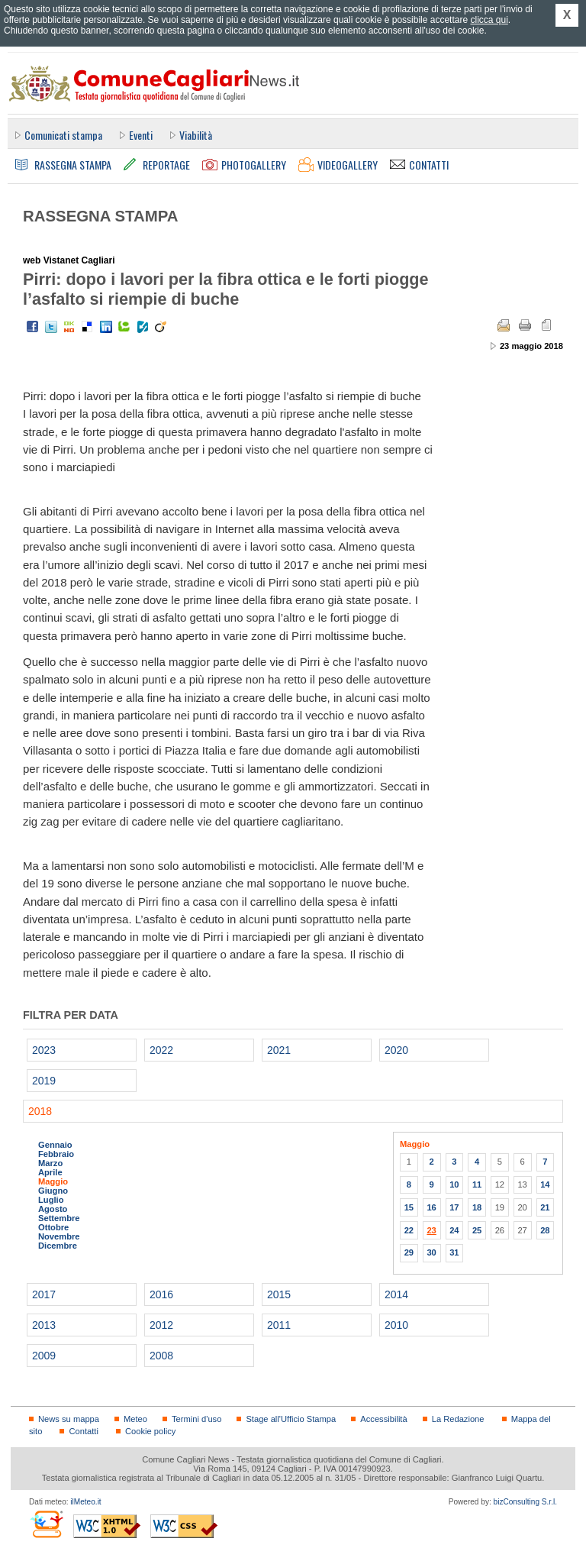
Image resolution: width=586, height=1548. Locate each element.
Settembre (59, 1218)
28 (544, 1230)
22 (409, 1230)
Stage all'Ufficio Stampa (291, 1419)
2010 (396, 1325)
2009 (44, 1355)
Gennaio (55, 1144)
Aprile (50, 1172)
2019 (44, 1081)
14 (544, 1184)
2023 (44, 1050)
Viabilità (195, 135)
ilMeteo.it (85, 1502)
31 (454, 1252)
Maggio (53, 1181)
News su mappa (68, 1419)
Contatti (83, 1431)
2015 (279, 1294)
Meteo (135, 1419)
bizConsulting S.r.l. (525, 1502)
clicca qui (488, 20)
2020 (396, 1050)
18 (476, 1207)
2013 (44, 1325)
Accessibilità (383, 1419)
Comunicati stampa (63, 135)
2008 (161, 1355)
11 (476, 1184)
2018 (40, 1111)
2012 (161, 1325)
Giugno (53, 1190)
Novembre (59, 1236)
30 (431, 1252)
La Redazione (458, 1419)
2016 (161, 1294)
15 (409, 1207)
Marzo (50, 1163)
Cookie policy (150, 1431)
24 (454, 1230)
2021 (279, 1050)
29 (409, 1252)
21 (544, 1207)
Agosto (52, 1209)
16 (431, 1207)
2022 (161, 1050)
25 (476, 1230)
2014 (396, 1294)
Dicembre (57, 1245)
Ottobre (53, 1227)
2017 (44, 1294)
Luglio (50, 1199)
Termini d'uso (196, 1419)
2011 (279, 1325)
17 (454, 1207)
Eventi (141, 135)
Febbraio (56, 1154)
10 (454, 1184)
